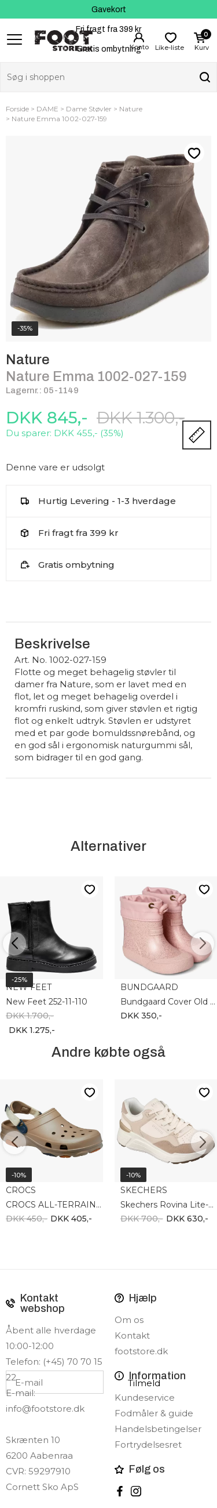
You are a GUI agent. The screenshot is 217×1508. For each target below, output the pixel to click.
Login (138, 37)
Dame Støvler (89, 108)
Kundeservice (145, 1397)
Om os (129, 1319)
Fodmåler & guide (154, 1413)
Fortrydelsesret (148, 1444)
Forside (17, 108)
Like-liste (193, 153)
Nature (130, 108)
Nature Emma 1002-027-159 (59, 118)
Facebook (120, 1491)
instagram (136, 1491)
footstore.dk (141, 1351)
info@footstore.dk (45, 1408)
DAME (47, 108)
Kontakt (132, 1335)
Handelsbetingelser (158, 1428)
